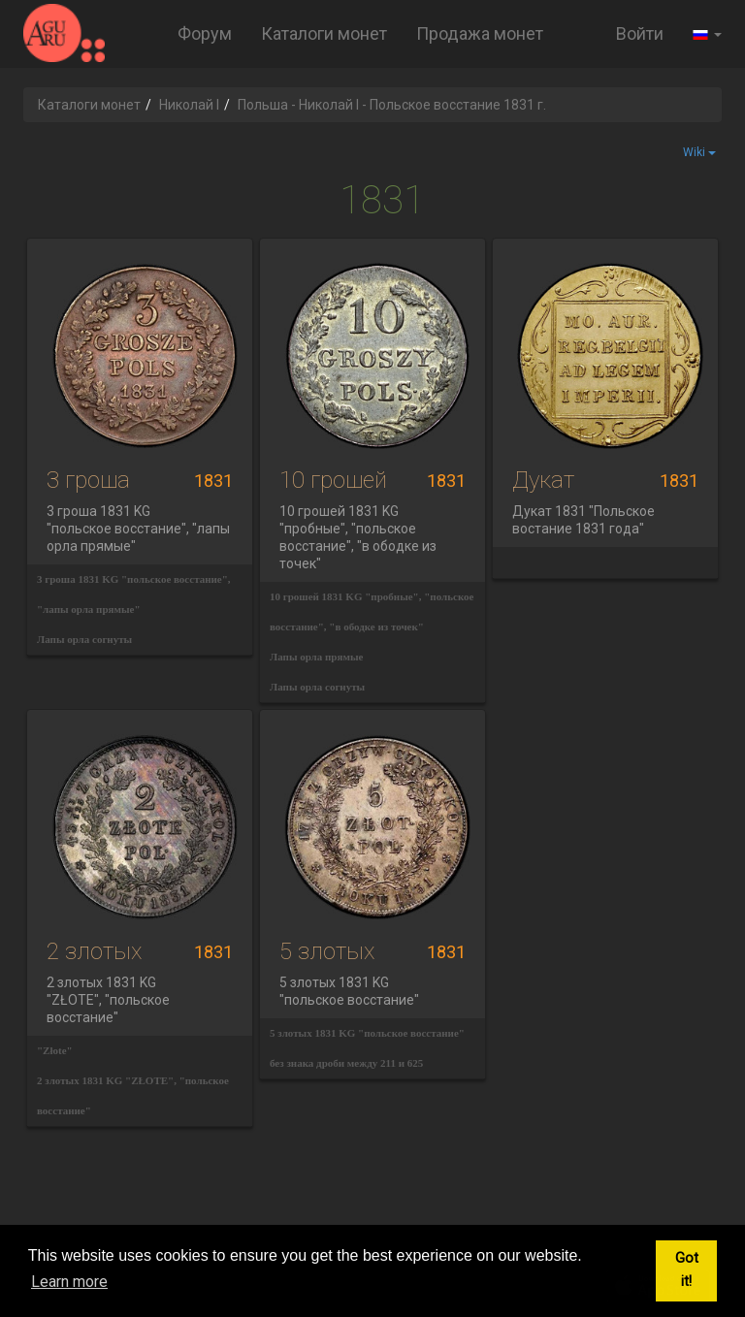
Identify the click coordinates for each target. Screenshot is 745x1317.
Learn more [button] (69, 1281)
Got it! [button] (686, 1270)
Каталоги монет (324, 33)
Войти (640, 33)
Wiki (699, 152)
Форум (205, 33)
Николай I (189, 104)
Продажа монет (479, 33)
